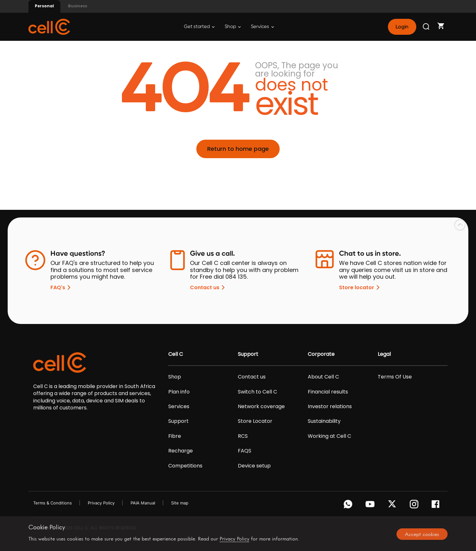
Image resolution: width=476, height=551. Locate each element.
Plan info (179, 391)
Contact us (208, 287)
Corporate (321, 354)
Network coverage (261, 406)
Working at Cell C (329, 436)
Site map (179, 502)
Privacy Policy (101, 502)
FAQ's (61, 287)
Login (402, 26)
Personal (44, 6)
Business (77, 6)
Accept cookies (422, 534)
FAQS (244, 450)
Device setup (254, 465)
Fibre (174, 436)
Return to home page (238, 149)
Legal (384, 354)
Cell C (175, 354)
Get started (199, 26)
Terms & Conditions (52, 502)
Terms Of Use (395, 376)
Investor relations (330, 406)
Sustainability (324, 421)
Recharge (180, 450)
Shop (233, 26)
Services (262, 26)
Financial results (328, 391)
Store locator (360, 287)
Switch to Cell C (257, 391)
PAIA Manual (143, 502)
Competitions (185, 465)
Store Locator (255, 421)
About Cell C (323, 376)
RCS (243, 436)
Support (178, 421)
